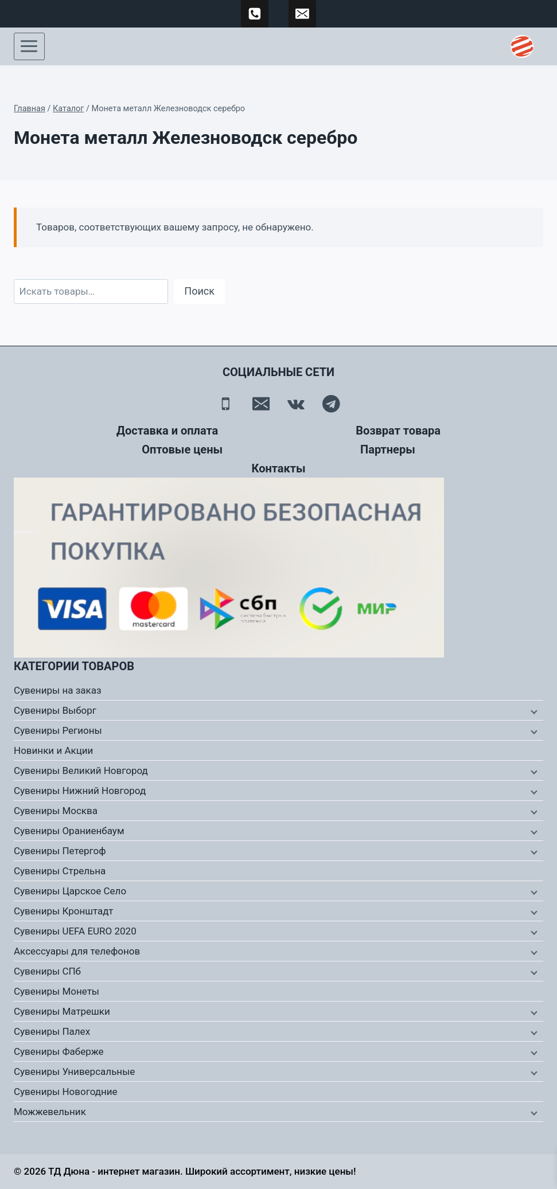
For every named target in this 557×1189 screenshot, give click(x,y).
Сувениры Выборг (55, 710)
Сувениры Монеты (56, 991)
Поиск (199, 291)
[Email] (260, 403)
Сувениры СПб (47, 971)
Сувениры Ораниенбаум (69, 830)
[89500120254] (254, 14)
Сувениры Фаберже (59, 1051)
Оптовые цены (182, 449)
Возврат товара (398, 430)
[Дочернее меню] (533, 711)
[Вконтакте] (296, 403)
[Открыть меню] (29, 46)
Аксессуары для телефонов (77, 951)
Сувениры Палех (52, 1031)
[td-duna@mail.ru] (302, 14)
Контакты (278, 468)
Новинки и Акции (53, 750)
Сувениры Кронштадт (64, 911)
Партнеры (387, 449)
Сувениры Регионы (58, 730)
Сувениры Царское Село (70, 891)
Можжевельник (50, 1111)
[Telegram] (331, 403)
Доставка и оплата (167, 430)
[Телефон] (225, 403)
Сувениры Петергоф (60, 850)
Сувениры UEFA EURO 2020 (75, 931)
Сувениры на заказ (58, 690)
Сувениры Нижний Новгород (80, 790)
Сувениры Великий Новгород (81, 770)
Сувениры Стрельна (60, 871)
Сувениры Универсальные (74, 1071)
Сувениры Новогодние (66, 1091)
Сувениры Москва (56, 810)
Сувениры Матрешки (62, 1011)
